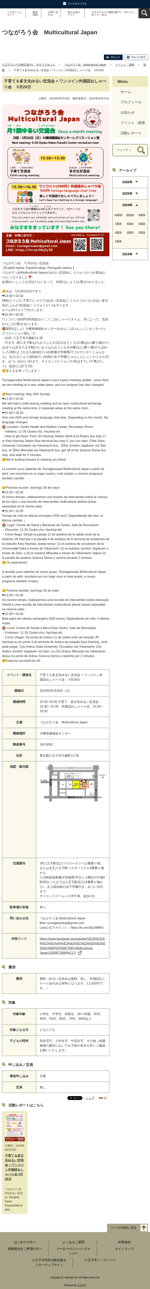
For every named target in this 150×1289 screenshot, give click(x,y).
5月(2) (142, 223)
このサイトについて (14, 13)
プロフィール (131, 102)
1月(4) (118, 241)
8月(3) (142, 215)
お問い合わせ (53, 13)
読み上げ (115, 57)
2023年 (127, 254)
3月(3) (130, 232)
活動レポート (131, 133)
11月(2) (118, 215)
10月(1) (130, 215)
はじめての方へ (25, 1242)
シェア (90, 1098)
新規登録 (35, 13)
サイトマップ (124, 1248)
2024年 (127, 205)
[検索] (141, 150)
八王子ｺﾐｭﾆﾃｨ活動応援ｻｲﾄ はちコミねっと (28, 64)
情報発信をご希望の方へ (25, 1248)
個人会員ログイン (74, 13)
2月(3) (142, 232)
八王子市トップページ (100, 1260)
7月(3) (118, 223)
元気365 (81, 1285)
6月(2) (130, 223)
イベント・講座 (124, 64)
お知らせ (128, 112)
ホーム (126, 92)
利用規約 (124, 1242)
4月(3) (118, 232)
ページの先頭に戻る (123, 1227)
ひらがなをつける (77, 3)
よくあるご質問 (73, 1242)
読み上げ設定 (138, 57)
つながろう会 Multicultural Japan (85, 64)
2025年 (127, 193)
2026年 (127, 182)
